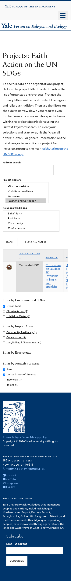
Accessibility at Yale (15, 437)
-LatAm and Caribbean (25, 200)
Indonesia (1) (14, 379)
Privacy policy (38, 437)
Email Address (16, 544)
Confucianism (31, 228)
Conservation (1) (16, 337)
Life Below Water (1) (18, 316)
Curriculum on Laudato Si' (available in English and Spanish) (53, 276)
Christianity (31, 223)
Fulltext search (12, 162)
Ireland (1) (12, 384)
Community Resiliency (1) (21, 332)
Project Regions (12, 179)
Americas (25, 196)
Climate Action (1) (17, 311)
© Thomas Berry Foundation (24, 468)
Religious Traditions (15, 208)
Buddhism (31, 218)
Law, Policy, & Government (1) (23, 342)
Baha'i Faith (31, 213)
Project (52, 257)
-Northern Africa (25, 186)
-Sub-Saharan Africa (25, 191)
